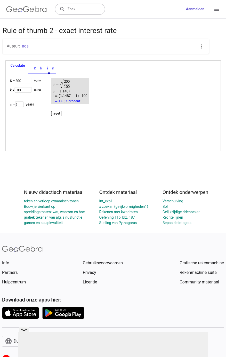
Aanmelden (195, 9)
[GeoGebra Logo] (26, 9)
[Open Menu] (217, 9)
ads (25, 46)
